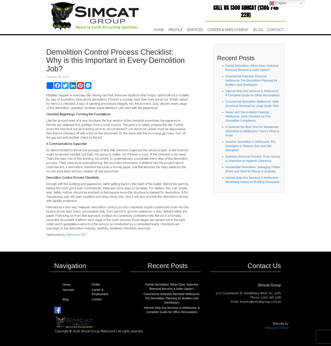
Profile (175, 30)
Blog (258, 30)
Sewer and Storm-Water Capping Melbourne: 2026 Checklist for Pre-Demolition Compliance (248, 116)
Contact (275, 30)
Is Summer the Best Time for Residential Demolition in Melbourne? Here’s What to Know (252, 131)
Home (159, 30)
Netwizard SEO (76, 234)
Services (195, 30)
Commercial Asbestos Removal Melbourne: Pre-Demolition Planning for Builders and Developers (251, 80)
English (277, 3)
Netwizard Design (277, 328)
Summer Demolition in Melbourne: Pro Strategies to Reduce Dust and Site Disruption (250, 146)
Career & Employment (228, 30)
